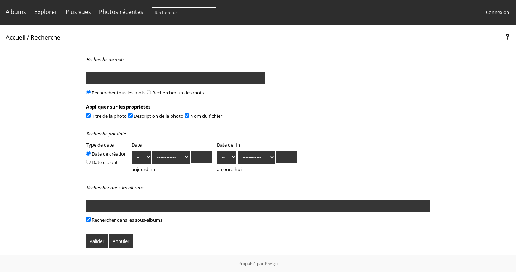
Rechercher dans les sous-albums (124, 220)
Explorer (45, 12)
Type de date (100, 145)
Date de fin (228, 145)
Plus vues (78, 12)
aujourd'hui (144, 169)
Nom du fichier (203, 116)
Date (137, 145)
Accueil (15, 37)
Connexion (497, 12)
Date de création (106, 154)
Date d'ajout (102, 162)
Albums (16, 12)
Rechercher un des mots (175, 92)
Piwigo (271, 264)
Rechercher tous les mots (115, 92)
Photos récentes (121, 12)
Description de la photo (155, 116)
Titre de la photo (106, 116)
